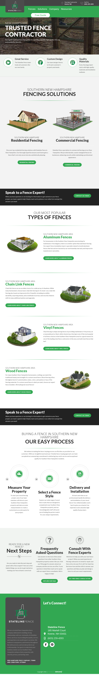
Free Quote (40, 15)
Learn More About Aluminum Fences (58, 258)
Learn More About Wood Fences (19, 392)
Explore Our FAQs (49, 581)
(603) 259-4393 (89, 4)
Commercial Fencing (72, 165)
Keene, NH (68, 4)
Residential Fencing (27, 162)
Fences (31, 9)
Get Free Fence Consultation (79, 578)
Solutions (42, 9)
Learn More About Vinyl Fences (56, 348)
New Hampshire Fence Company (18, 660)
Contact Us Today (82, 196)
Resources (66, 9)
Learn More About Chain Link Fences (20, 305)
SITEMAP (23, 662)
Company (54, 9)
